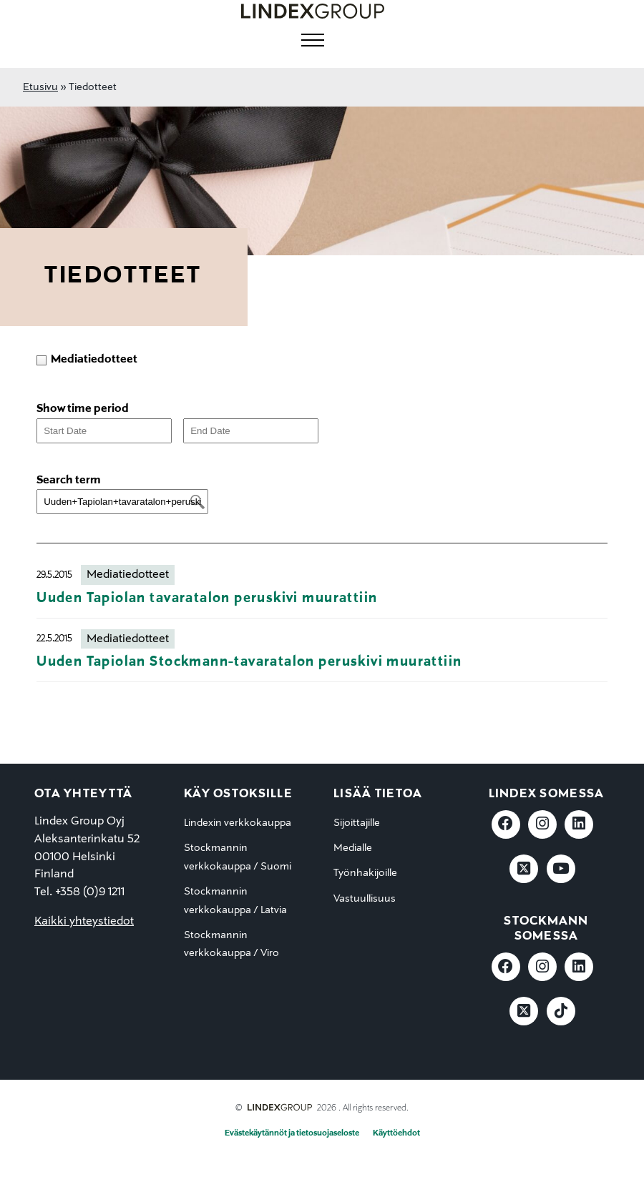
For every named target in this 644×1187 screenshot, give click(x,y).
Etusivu (40, 87)
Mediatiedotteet (128, 574)
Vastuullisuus (364, 899)
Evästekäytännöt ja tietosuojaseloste (292, 1133)
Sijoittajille (356, 823)
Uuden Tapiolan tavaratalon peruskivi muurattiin (206, 598)
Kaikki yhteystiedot (84, 921)
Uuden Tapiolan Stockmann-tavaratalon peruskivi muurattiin (249, 661)
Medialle (352, 848)
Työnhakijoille (365, 873)
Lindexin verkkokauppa (237, 823)
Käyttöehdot (396, 1133)
